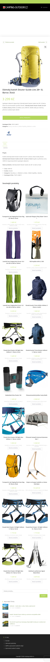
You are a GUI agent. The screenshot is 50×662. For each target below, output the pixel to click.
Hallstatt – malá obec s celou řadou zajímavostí (22, 606)
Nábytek (46, 490)
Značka (5, 148)
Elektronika (12, 401)
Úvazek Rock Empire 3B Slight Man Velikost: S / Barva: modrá (13, 438)
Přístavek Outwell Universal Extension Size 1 (37, 438)
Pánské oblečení (38, 314)
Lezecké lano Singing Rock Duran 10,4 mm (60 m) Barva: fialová (13, 262)
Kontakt (7, 641)
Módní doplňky (22, 126)
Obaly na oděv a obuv (19, 224)
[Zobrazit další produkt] (46, 42)
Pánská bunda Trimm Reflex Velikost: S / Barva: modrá (37, 306)
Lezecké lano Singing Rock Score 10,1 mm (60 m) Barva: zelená (13, 306)
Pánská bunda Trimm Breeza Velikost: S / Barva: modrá (36, 351)
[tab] (25, 144)
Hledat (43, 596)
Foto (16, 401)
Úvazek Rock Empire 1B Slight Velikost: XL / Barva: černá (37, 528)
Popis (4, 144)
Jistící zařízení (41, 401)
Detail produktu (25, 117)
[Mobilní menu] (43, 7)
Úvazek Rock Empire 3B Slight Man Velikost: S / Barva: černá (13, 351)
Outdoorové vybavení (36, 224)
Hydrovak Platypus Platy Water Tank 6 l (37, 217)
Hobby (33, 445)
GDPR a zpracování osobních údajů (14, 646)
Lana (17, 269)
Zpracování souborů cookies (13, 648)
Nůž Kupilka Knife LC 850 (37, 261)
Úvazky (20, 358)
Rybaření (37, 445)
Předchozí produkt (9, 42)
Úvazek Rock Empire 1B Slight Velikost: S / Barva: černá (13, 528)
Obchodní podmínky (11, 643)
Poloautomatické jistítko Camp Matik (36, 395)
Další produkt (41, 42)
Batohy (10, 126)
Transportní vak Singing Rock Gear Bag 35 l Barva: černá (13, 217)
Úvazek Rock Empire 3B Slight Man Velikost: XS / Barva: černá (13, 572)
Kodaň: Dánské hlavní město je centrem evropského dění (25, 614)
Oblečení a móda (31, 126)
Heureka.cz (15, 126)
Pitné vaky (44, 224)
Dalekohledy (6, 401)
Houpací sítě (41, 490)
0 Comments (18, 608)
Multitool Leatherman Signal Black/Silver (37, 572)
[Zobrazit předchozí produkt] (4, 42)
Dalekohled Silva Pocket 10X (13, 395)
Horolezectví (13, 269)
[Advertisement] (25, 24)
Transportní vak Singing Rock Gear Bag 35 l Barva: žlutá (13, 483)
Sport (37, 225)
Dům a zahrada (29, 490)
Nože (33, 267)
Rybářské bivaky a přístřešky (41, 446)
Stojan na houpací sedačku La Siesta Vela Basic (36, 483)
